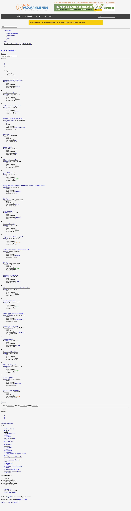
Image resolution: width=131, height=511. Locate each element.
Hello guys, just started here (10, 160)
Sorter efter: (20, 405)
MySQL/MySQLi (8, 50)
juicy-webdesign (8, 315)
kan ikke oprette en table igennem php (13, 313)
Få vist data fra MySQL (9, 224)
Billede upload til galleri (9, 364)
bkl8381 (6, 302)
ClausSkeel (7, 379)
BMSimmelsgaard (8, 120)
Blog (50, 16)
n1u (5, 148)
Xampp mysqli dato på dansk (10, 352)
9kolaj (5, 212)
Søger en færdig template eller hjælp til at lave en (16, 249)
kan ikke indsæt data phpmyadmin (12, 105)
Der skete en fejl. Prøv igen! (10, 275)
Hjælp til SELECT (8, 147)
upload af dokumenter (8, 172)
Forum (44, 16)
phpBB (9, 496)
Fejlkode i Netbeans (8, 377)
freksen (17, 204)
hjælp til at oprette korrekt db (10, 326)
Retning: (32, 405)
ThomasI (17, 242)
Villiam (6, 289)
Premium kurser (29, 16)
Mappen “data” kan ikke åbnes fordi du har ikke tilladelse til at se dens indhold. (24, 185)
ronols (17, 111)
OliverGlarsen (7, 200)
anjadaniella (7, 366)
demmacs (6, 392)
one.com (5, 262)
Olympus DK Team (21, 499)
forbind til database (8, 339)
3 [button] (4, 64)
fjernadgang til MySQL (9, 300)
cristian (17, 166)
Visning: (8, 405)
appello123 (7, 187)
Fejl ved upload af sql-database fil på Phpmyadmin (16, 288)
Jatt (5, 174)
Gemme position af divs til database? (12, 80)
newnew (6, 340)
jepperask (17, 191)
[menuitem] (12, 33)
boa (5, 136)
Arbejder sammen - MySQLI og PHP (13, 236)
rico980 (6, 107)
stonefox (6, 225)
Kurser (19, 16)
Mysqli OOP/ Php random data (11, 390)
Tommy (6, 94)
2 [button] (4, 63)
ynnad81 (6, 264)
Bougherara (7, 161)
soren (5, 353)
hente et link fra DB (8, 134)
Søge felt (5, 198)
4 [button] (4, 66)
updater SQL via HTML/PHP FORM (12, 118)
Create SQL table (7, 211)
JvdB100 (6, 276)
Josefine (6, 81)
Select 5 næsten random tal (10, 93)
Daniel (17, 306)
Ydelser (38, 16)
